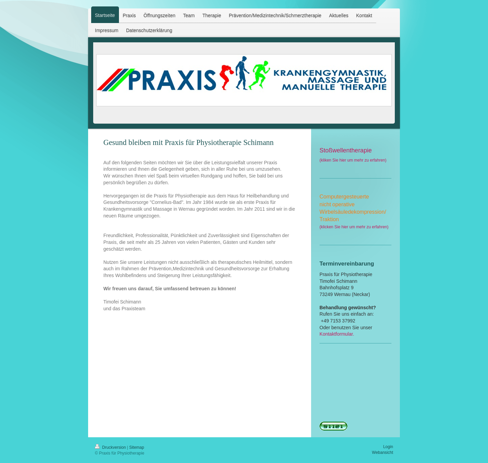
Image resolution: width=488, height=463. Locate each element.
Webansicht (382, 452)
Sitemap (136, 447)
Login (388, 446)
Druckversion (111, 447)
